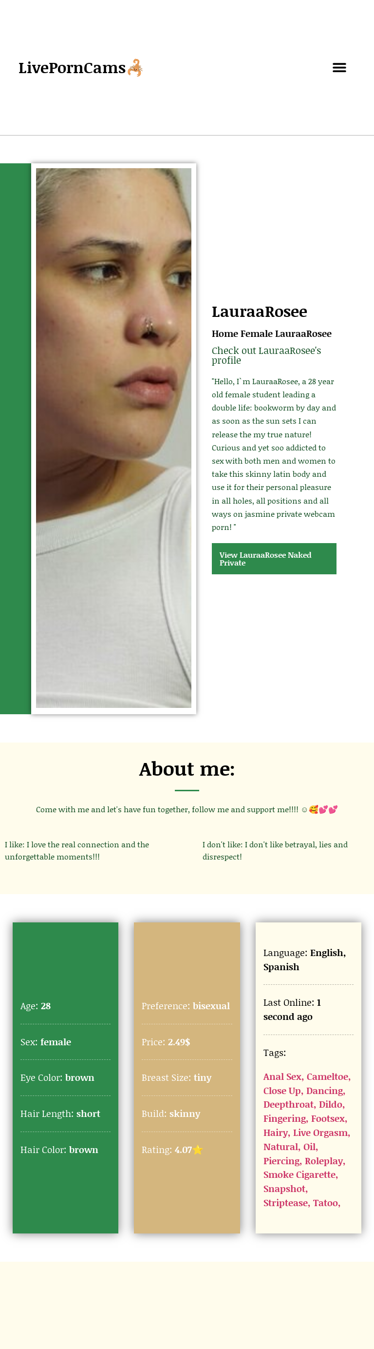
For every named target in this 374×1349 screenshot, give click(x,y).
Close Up (282, 1090)
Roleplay (324, 1160)
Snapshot (284, 1188)
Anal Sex (282, 1076)
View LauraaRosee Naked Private (266, 558)
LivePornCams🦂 (82, 67)
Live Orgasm (320, 1132)
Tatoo (325, 1202)
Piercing (281, 1160)
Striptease (285, 1202)
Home (225, 333)
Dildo (330, 1104)
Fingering (284, 1118)
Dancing (324, 1090)
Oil (309, 1146)
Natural (280, 1146)
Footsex (328, 1118)
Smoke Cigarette (299, 1174)
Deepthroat (288, 1104)
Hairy (275, 1132)
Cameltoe (327, 1076)
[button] (340, 67)
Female (257, 333)
